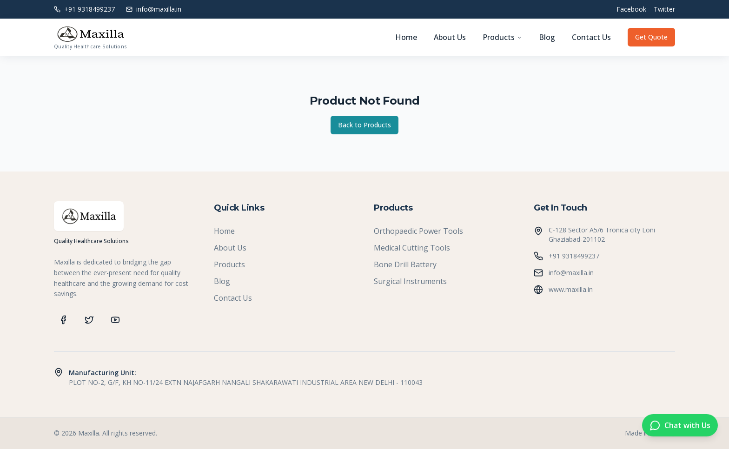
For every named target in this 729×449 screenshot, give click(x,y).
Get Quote (651, 37)
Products (502, 37)
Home (406, 37)
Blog (547, 37)
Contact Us (591, 37)
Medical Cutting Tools (412, 248)
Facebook (631, 9)
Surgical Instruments (410, 281)
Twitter (664, 9)
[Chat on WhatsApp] (680, 426)
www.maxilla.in (571, 289)
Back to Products (364, 124)
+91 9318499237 (574, 255)
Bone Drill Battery (405, 264)
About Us (450, 37)
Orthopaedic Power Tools (418, 231)
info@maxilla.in (571, 272)
